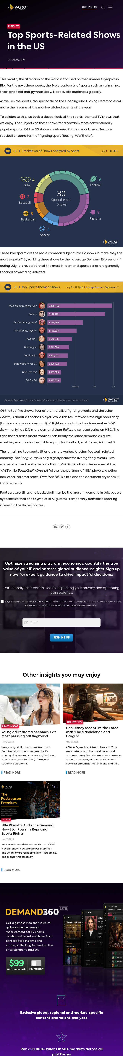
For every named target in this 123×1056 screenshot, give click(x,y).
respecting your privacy (75, 588)
